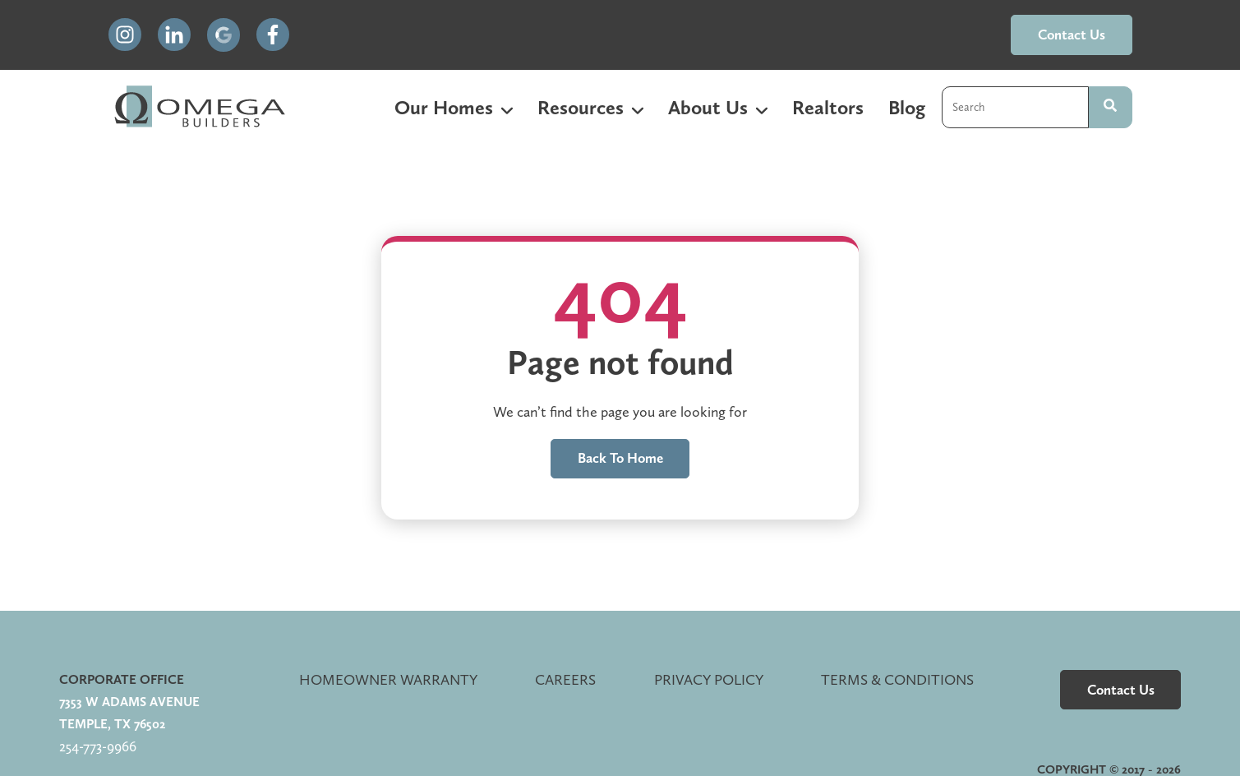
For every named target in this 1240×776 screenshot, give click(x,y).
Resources (580, 107)
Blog (906, 107)
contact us (1071, 34)
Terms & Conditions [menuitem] (897, 679)
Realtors (828, 107)
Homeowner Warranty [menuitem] (388, 679)
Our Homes (443, 107)
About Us (708, 107)
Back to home (620, 458)
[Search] (1110, 106)
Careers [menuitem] (565, 679)
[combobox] (1015, 106)
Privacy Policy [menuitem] (708, 679)
